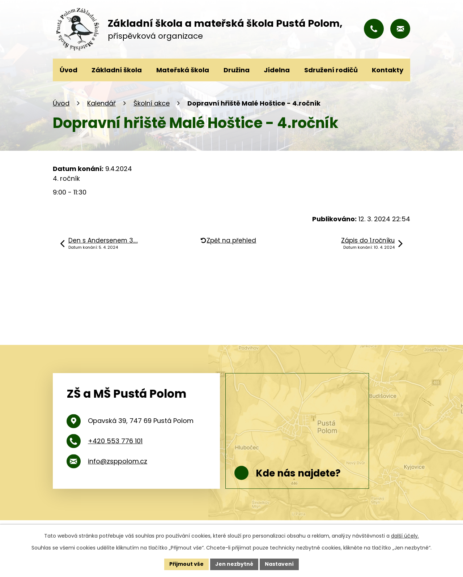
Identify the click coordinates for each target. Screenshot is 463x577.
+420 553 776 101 (115, 440)
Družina (237, 69)
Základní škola (117, 69)
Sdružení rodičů (331, 69)
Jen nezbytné (234, 564)
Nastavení (279, 564)
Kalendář (101, 103)
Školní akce (151, 103)
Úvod (61, 103)
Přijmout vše (186, 564)
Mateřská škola (182, 69)
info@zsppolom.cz (117, 461)
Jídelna (277, 69)
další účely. (405, 535)
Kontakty (387, 69)
